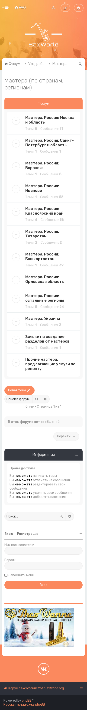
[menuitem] (20, 7)
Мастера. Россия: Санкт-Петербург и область (49, 142)
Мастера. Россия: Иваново (42, 188)
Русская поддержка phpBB (24, 705)
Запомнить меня (21, 575)
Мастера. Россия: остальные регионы (44, 298)
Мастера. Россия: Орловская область (44, 279)
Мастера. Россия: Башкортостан (42, 256)
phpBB (27, 701)
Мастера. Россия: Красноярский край (44, 211)
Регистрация (28, 534)
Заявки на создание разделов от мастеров (47, 339)
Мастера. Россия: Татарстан (42, 233)
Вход (8, 534)
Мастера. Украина (42, 318)
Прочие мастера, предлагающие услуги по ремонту (50, 364)
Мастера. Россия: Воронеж (42, 165)
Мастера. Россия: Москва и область (49, 119)
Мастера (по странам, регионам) (34, 84)
